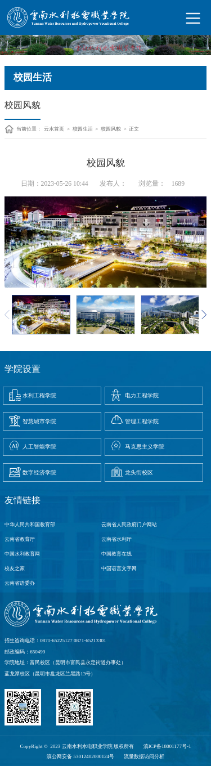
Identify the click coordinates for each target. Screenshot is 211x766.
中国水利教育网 (22, 554)
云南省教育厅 (20, 539)
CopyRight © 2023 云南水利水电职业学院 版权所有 (76, 746)
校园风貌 (111, 129)
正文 (134, 129)
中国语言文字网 (119, 568)
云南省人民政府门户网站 (129, 524)
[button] (203, 314)
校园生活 (83, 129)
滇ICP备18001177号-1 (167, 746)
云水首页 (54, 129)
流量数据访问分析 (144, 756)
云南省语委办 (20, 583)
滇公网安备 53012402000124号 (80, 756)
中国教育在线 (116, 554)
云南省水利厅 (116, 539)
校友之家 (15, 568)
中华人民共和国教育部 (30, 524)
